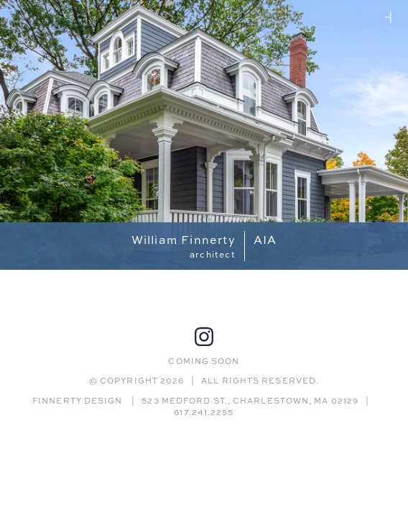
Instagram (204, 336)
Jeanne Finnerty (391, 17)
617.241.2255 (203, 411)
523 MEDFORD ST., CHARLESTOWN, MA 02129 (250, 400)
